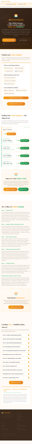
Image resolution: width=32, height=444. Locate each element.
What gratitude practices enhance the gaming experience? (16, 373)
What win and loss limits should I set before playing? (16, 339)
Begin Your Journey (11, 133)
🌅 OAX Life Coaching (6, 1)
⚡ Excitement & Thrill (8, 71)
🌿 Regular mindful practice (21, 90)
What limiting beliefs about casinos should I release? (16, 354)
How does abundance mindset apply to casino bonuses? (16, 370)
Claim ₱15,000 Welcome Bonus (16, 103)
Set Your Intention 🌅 (9, 40)
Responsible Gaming (5, 429)
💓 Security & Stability (19, 68)
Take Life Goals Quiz (23, 40)
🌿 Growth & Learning (8, 68)
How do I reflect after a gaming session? (16, 366)
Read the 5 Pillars (23, 189)
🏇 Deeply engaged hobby (9, 93)
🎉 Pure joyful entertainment (9, 77)
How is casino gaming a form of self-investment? (16, 346)
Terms (3, 427)
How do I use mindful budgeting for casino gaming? (16, 358)
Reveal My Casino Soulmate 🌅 (16, 97)
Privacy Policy (4, 425)
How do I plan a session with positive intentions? (16, 362)
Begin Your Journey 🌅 (10, 189)
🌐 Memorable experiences (9, 83)
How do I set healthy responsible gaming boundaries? (16, 335)
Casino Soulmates (20, 416)
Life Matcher (19, 414)
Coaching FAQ (19, 419)
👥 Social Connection (19, 71)
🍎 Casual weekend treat (9, 90)
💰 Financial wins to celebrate (9, 80)
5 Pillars (18, 418)
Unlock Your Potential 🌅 (16, 307)
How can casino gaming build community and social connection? (16, 350)
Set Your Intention (24, 140)
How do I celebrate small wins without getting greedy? (16, 343)
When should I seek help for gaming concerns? (16, 377)
